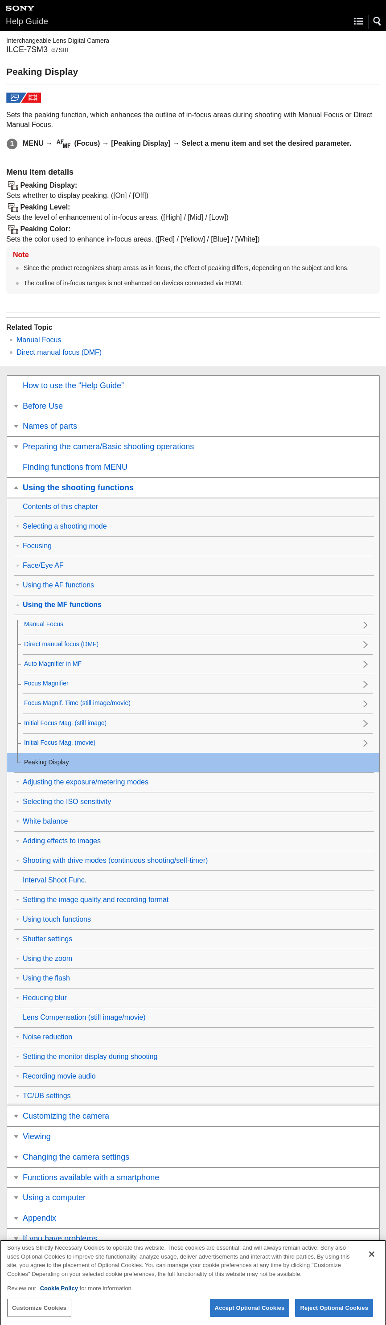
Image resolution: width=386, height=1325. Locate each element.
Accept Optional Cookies (250, 1314)
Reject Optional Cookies (334, 1314)
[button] (377, 21)
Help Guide (27, 21)
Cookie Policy (60, 1295)
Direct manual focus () (59, 352)
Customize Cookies (39, 1314)
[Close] (372, 1261)
